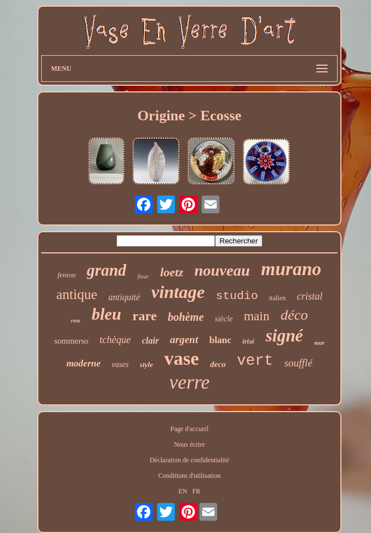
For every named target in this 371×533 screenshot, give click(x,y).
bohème (185, 317)
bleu (106, 314)
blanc (220, 340)
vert (255, 361)
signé (284, 335)
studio (237, 296)
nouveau (222, 270)
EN (182, 491)
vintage (177, 292)
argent (184, 339)
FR (196, 491)
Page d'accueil (189, 429)
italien (277, 298)
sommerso (71, 340)
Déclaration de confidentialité (190, 460)
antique (76, 294)
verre (189, 382)
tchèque (115, 339)
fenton (66, 275)
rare (145, 316)
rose (75, 320)
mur (319, 342)
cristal (310, 296)
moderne (83, 363)
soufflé (298, 363)
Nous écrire (189, 444)
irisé (248, 341)
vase (181, 358)
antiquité (124, 297)
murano (291, 269)
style (146, 364)
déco (294, 315)
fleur (143, 276)
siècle (224, 319)
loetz (171, 272)
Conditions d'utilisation (189, 476)
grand (106, 270)
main (257, 316)
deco (218, 364)
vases (120, 364)
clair (150, 340)
